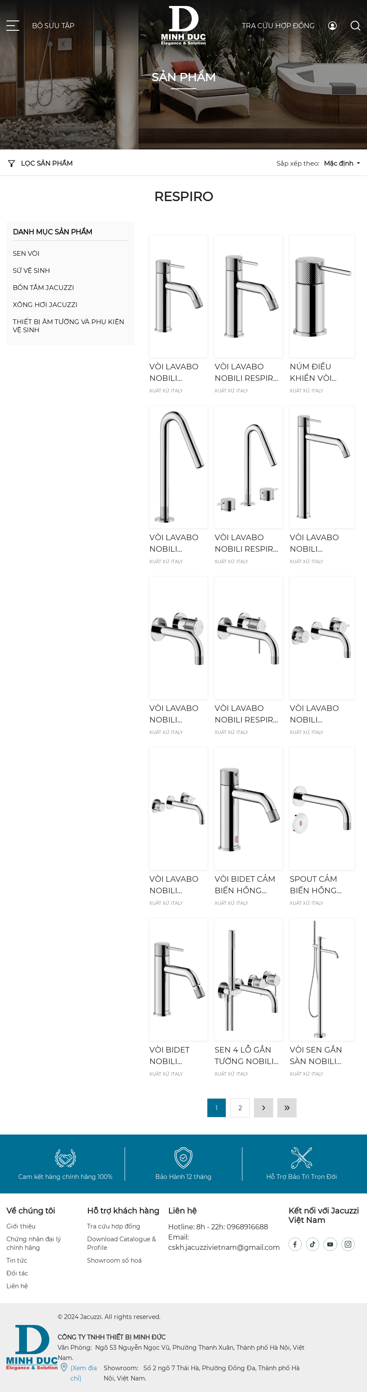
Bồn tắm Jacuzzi (43, 288)
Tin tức (16, 1260)
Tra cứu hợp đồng (278, 26)
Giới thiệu (20, 1226)
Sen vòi (26, 253)
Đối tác (17, 1273)
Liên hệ (17, 1286)
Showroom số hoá (114, 1260)
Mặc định (339, 163)
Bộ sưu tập (53, 26)
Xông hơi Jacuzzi (45, 305)
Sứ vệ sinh (31, 270)
